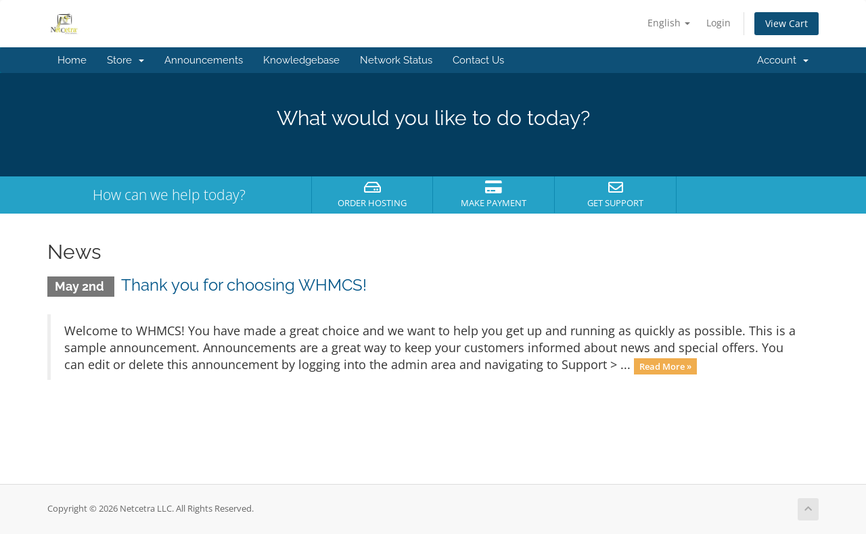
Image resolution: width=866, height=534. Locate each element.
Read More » (665, 366)
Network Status (396, 60)
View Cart (786, 23)
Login (718, 22)
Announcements (203, 60)
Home (72, 60)
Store (125, 60)
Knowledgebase (301, 60)
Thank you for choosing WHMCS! (244, 285)
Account (782, 60)
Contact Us (478, 60)
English (668, 22)
